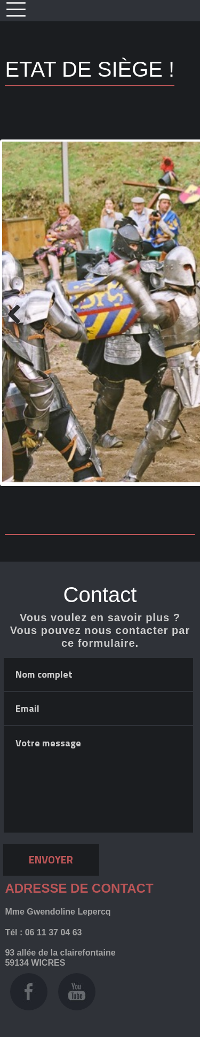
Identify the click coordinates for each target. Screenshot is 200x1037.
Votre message (98, 779)
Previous (18, 313)
